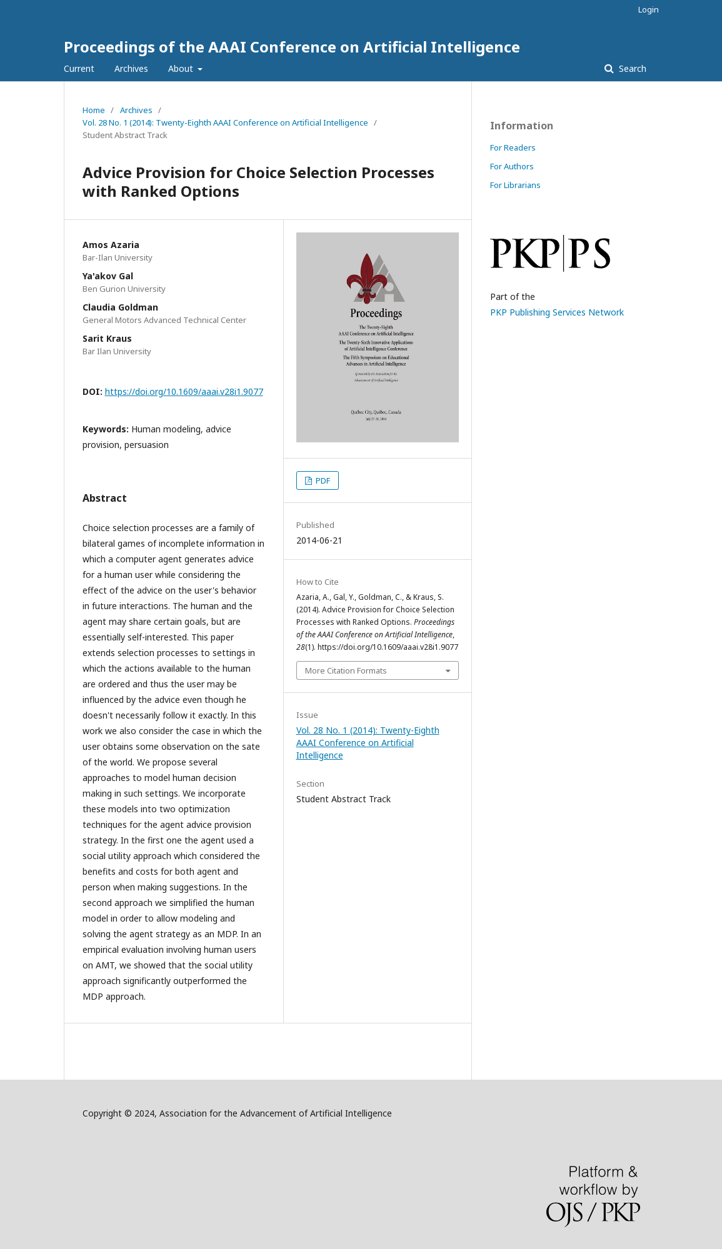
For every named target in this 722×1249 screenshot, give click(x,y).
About (182, 68)
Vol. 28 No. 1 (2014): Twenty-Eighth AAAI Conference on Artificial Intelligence (225, 122)
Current (79, 68)
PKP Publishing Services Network (557, 312)
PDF (322, 480)
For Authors (512, 166)
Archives (131, 68)
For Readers (513, 147)
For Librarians (515, 185)
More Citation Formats (346, 670)
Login (648, 9)
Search (631, 68)
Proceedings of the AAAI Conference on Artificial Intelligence (292, 46)
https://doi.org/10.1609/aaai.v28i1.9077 (184, 391)
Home (94, 110)
